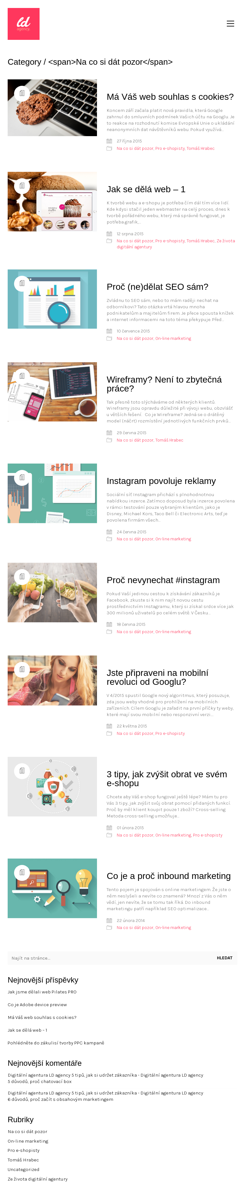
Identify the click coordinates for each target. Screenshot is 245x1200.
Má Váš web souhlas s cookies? (170, 97)
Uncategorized (24, 1169)
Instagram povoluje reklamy (161, 481)
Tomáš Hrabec (201, 148)
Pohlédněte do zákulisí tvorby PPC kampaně (56, 1043)
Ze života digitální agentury (38, 1179)
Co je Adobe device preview (37, 1004)
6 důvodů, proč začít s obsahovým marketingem (60, 1099)
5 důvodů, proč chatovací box (39, 1081)
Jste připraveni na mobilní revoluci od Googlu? (157, 677)
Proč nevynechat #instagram (163, 580)
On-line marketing (173, 338)
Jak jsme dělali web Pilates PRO (42, 992)
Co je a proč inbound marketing (169, 876)
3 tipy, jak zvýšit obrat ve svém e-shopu (167, 778)
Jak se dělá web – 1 (146, 189)
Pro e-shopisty (170, 148)
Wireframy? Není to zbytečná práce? (164, 384)
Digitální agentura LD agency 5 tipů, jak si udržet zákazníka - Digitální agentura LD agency (105, 1075)
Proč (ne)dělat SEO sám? (157, 287)
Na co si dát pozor (135, 148)
